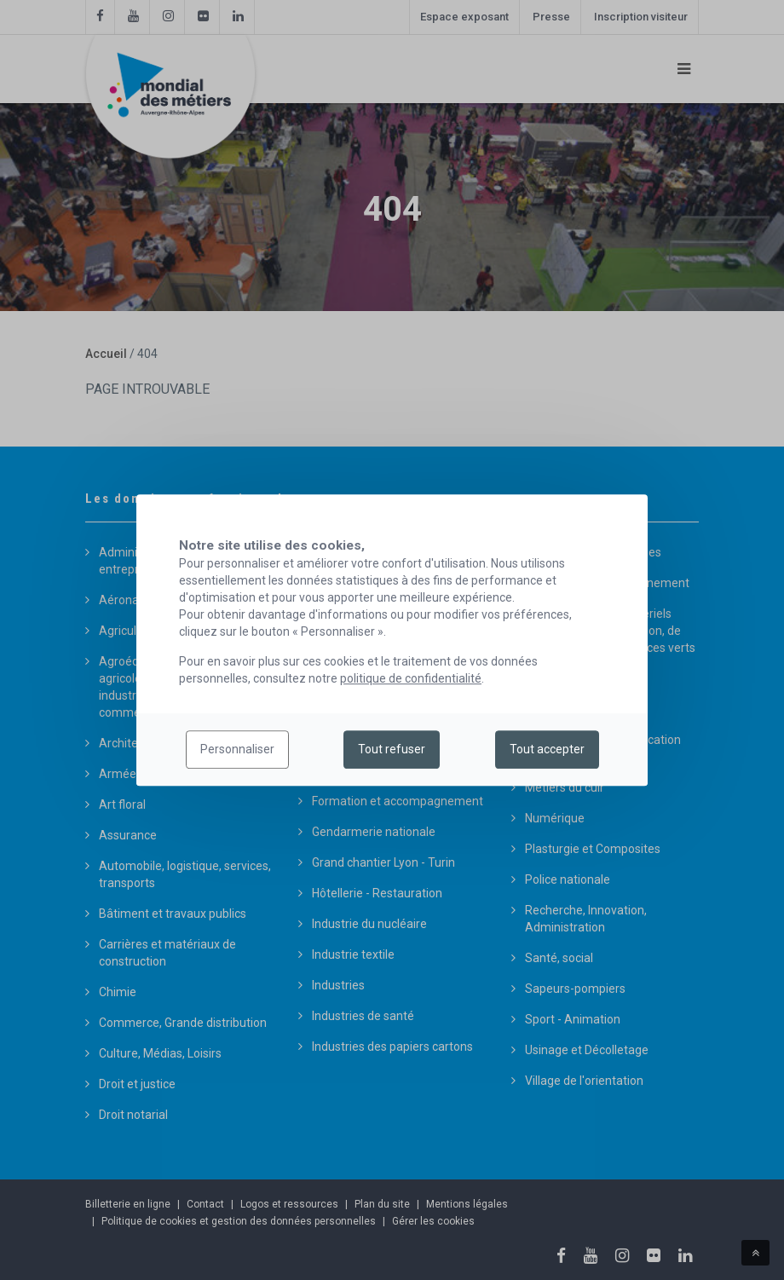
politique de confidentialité (410, 678)
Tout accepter (547, 750)
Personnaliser (237, 750)
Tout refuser (391, 750)
